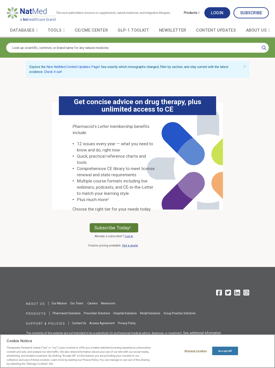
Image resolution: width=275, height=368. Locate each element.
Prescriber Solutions (97, 313)
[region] (137, 351)
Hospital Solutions (125, 313)
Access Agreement (102, 323)
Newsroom (108, 303)
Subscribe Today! (116, 228)
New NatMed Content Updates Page (72, 67)
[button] (192, 12)
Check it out (52, 72)
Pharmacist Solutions (67, 313)
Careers (92, 303)
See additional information (202, 333)
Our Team (76, 303)
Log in (129, 236)
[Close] (244, 66)
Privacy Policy (127, 323)
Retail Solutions (150, 313)
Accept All (225, 350)
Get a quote (131, 245)
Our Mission (59, 303)
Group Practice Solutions (180, 313)
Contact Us (79, 323)
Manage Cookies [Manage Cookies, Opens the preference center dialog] (196, 350)
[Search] (264, 48)
